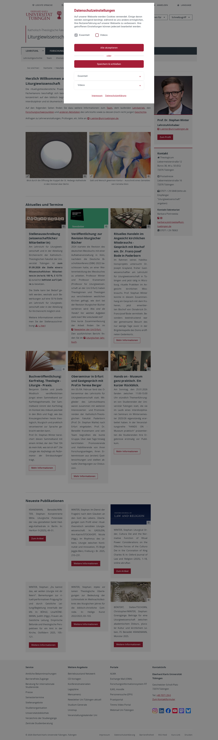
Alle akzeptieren (109, 47)
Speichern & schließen (109, 64)
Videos (104, 35)
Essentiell (84, 35)
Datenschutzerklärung (115, 95)
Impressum (97, 95)
